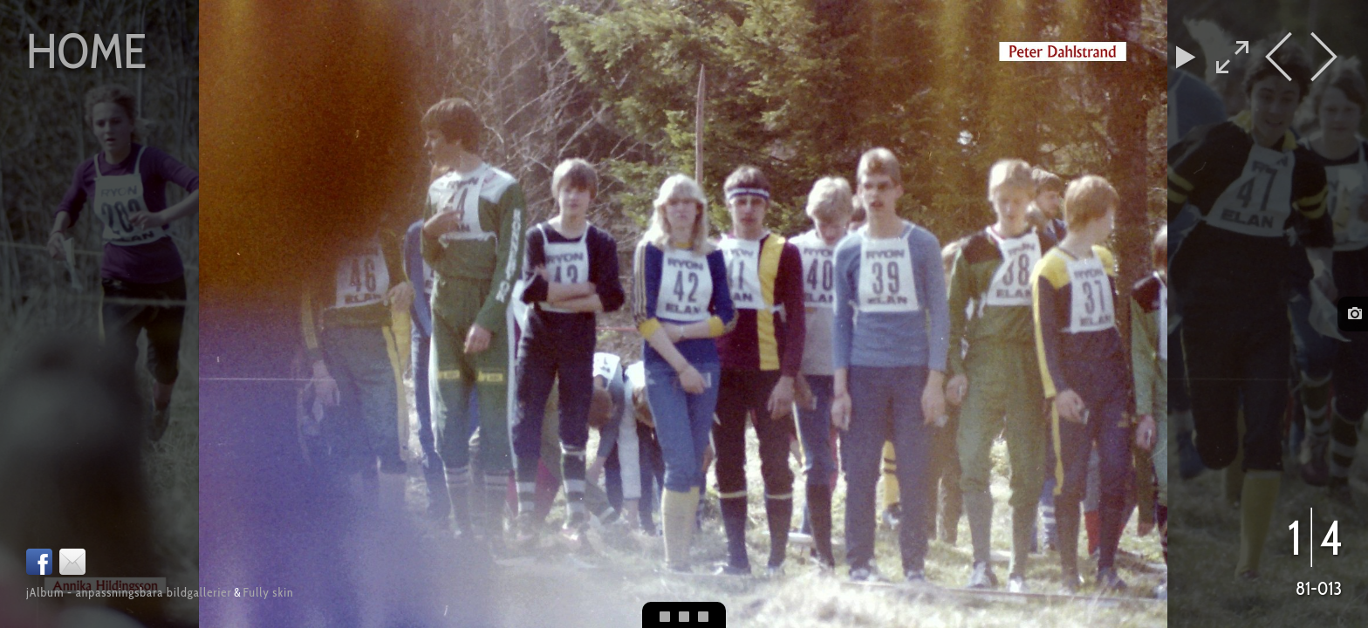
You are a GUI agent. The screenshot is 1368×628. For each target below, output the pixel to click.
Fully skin (268, 592)
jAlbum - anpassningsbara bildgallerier (129, 592)
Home (86, 50)
